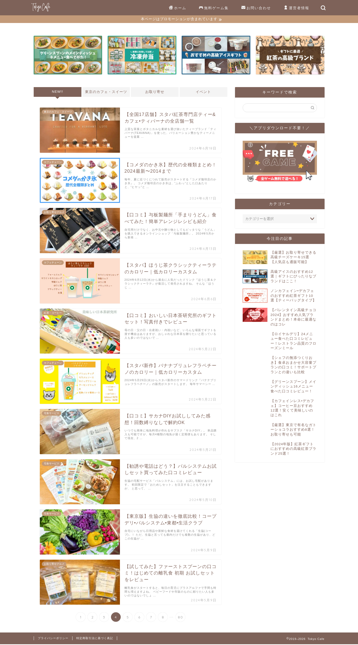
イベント (203, 93)
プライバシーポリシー (53, 638)
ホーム (177, 8)
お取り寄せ (154, 93)
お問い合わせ (256, 8)
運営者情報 (296, 8)
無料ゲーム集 (214, 8)
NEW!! (57, 92)
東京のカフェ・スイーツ (106, 93)
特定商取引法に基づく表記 (94, 638)
